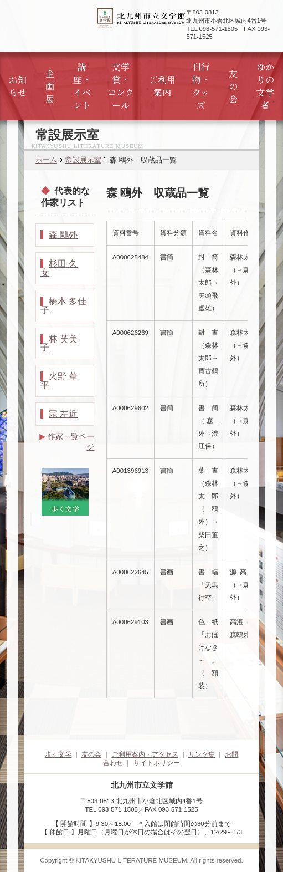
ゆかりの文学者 (265, 85)
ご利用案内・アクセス (145, 754)
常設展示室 (83, 160)
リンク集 (201, 754)
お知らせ (18, 86)
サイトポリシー (156, 762)
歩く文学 (58, 754)
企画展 (49, 86)
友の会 (233, 86)
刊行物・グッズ (201, 85)
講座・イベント (82, 85)
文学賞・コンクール (120, 85)
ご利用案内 (162, 86)
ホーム (46, 160)
